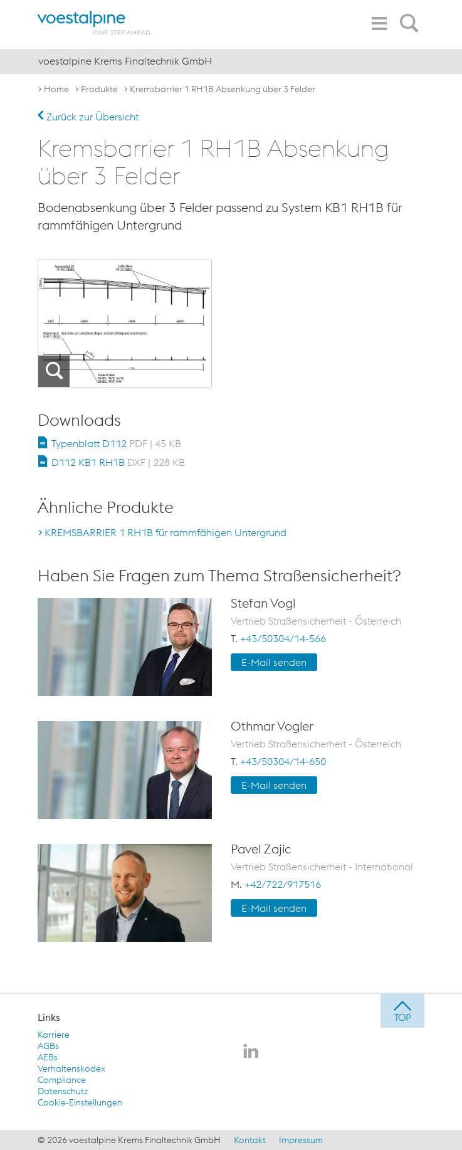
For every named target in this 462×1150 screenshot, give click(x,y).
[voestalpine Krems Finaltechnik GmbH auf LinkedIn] (251, 1052)
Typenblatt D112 (116, 443)
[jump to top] (402, 1011)
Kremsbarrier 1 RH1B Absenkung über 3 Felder (222, 89)
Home (56, 89)
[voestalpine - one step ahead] (94, 23)
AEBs (48, 1057)
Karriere (54, 1034)
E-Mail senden (274, 662)
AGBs (48, 1046)
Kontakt (250, 1140)
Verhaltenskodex (71, 1068)
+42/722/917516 (282, 884)
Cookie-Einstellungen (80, 1102)
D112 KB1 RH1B (118, 462)
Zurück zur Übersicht (88, 116)
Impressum (301, 1140)
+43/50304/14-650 (283, 761)
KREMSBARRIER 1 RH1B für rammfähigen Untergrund (165, 532)
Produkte (99, 89)
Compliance (62, 1079)
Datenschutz (63, 1091)
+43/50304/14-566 (283, 638)
